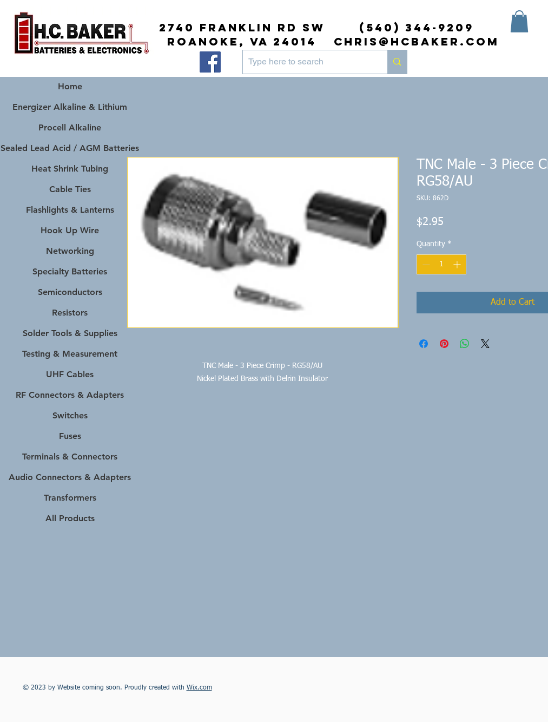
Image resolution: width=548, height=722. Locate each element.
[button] (519, 21)
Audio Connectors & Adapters (70, 477)
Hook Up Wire (70, 230)
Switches (70, 415)
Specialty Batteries (69, 271)
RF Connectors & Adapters (70, 395)
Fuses (70, 436)
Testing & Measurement (69, 354)
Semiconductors (70, 292)
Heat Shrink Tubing (69, 168)
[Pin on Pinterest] (444, 343)
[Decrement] (425, 264)
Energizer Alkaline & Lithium (69, 107)
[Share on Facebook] (423, 343)
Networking (70, 251)
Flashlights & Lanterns (70, 210)
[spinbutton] (441, 264)
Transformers (70, 498)
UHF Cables (70, 374)
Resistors (70, 312)
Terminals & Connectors (69, 456)
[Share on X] (485, 343)
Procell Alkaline (69, 127)
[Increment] (458, 264)
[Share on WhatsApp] (464, 343)
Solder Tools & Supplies (70, 333)
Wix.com (199, 688)
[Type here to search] (306, 62)
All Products (70, 518)
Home (70, 86)
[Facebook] (210, 62)
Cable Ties (70, 189)
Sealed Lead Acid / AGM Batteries (70, 148)
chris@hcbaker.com (416, 41)
